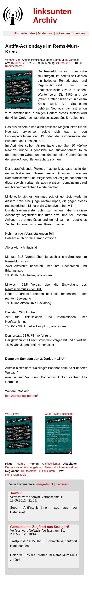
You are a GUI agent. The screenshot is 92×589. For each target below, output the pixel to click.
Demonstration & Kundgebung (24, 467)
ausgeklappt (44, 484)
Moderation (45, 33)
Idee (32, 33)
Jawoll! (16, 493)
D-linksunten (47, 471)
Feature (20, 463)
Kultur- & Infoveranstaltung (61, 467)
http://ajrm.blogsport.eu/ (21, 395)
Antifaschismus (51, 463)
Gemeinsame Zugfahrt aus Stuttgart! (39, 527)
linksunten (63, 33)
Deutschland (29, 471)
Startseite (20, 33)
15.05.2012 (18, 63)
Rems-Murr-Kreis (15, 474)
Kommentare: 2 (14, 66)
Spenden (78, 33)
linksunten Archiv (52, 15)
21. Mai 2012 (64, 63)
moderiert (62, 484)
